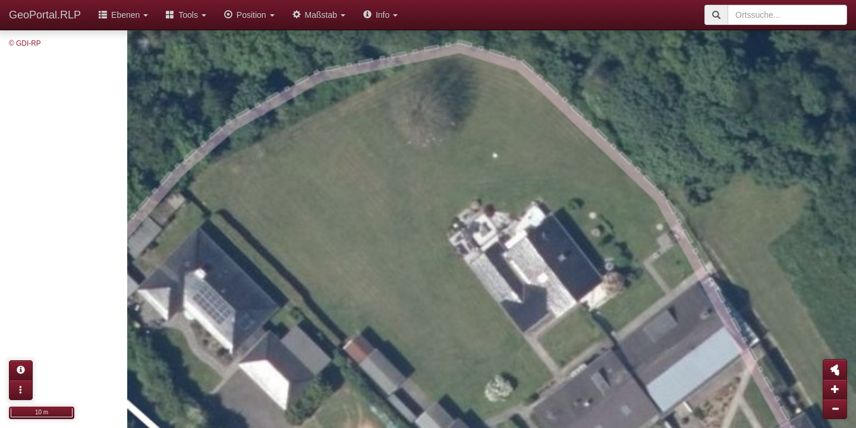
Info (380, 15)
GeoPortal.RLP (45, 15)
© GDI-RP (25, 43)
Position (249, 15)
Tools (186, 15)
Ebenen (123, 15)
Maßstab (318, 15)
